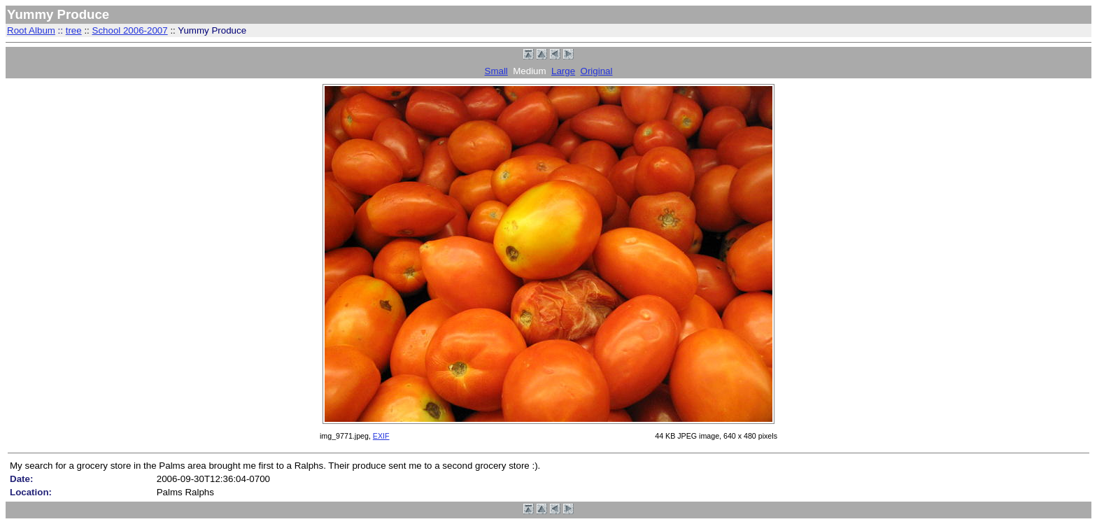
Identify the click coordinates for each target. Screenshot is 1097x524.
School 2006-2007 (130, 30)
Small (496, 71)
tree (74, 30)
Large (563, 71)
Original (597, 71)
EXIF (381, 436)
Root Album (31, 30)
